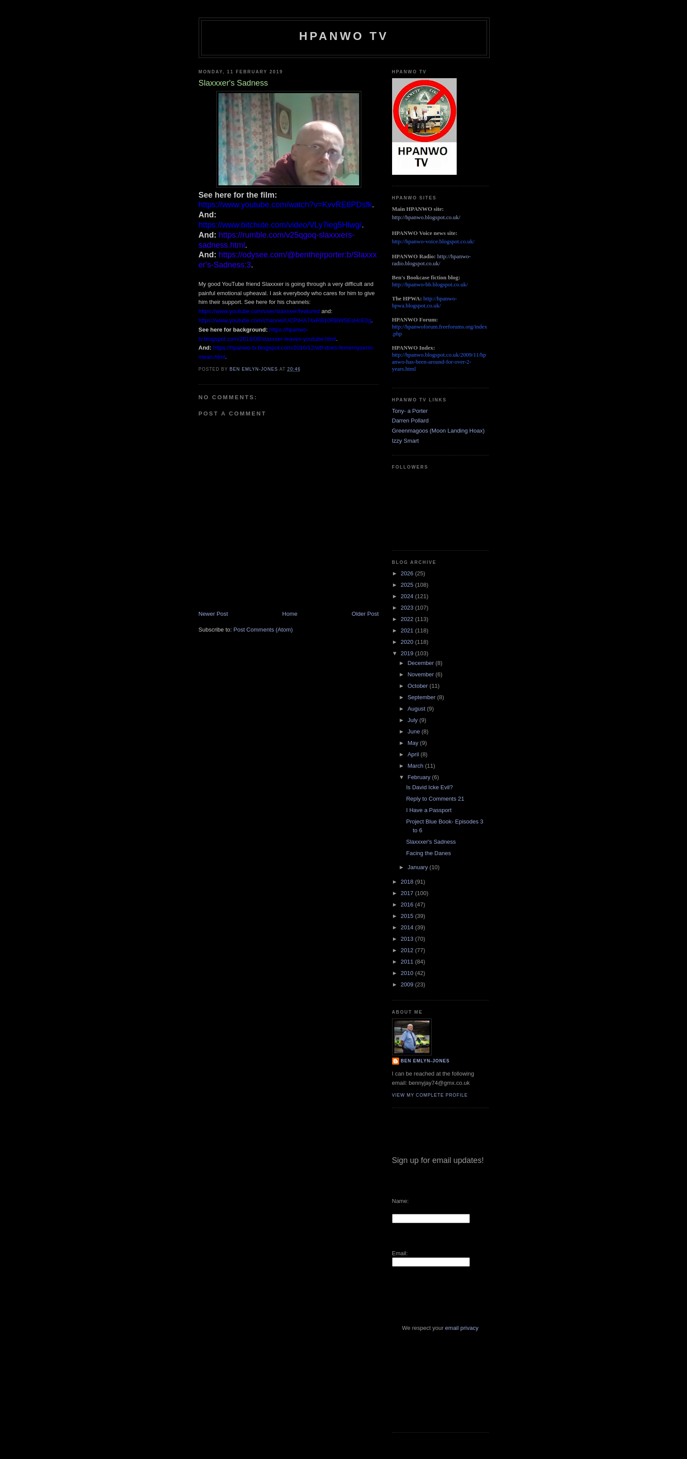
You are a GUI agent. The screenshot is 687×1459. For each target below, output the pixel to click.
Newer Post (213, 613)
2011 (408, 961)
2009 (408, 984)
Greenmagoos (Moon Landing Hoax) (438, 430)
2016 (408, 904)
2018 (408, 881)
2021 (408, 630)
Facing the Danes (428, 853)
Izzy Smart (405, 440)
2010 (408, 973)
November (421, 674)
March (416, 765)
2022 (408, 619)
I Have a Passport (428, 810)
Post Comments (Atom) (263, 629)
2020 (408, 642)
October (418, 686)
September (422, 697)
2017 (408, 893)
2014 (408, 927)
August (417, 708)
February (419, 777)
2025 (408, 584)
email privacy (462, 1328)
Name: (400, 1201)
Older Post (365, 613)
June (414, 731)
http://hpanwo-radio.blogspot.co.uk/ (431, 260)
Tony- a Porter (410, 411)
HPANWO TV (344, 36)
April (414, 754)
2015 (408, 916)
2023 (408, 607)
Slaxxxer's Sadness (431, 841)
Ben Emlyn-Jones (425, 1060)
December (421, 663)
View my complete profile (430, 1095)
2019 (408, 653)
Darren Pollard (410, 420)
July (413, 720)
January (418, 867)
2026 (408, 573)
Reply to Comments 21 (435, 798)
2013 (408, 938)
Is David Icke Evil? (429, 787)
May (413, 743)
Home (290, 613)
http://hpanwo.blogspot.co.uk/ (426, 217)
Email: (400, 1253)
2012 (408, 950)
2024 (408, 596)
